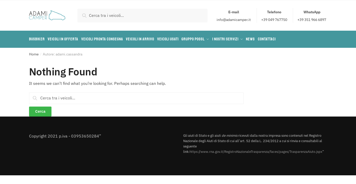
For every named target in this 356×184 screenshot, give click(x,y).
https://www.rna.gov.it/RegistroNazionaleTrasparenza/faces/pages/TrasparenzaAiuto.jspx (256, 150)
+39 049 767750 (274, 15)
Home (34, 52)
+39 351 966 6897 (311, 15)
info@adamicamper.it (234, 15)
